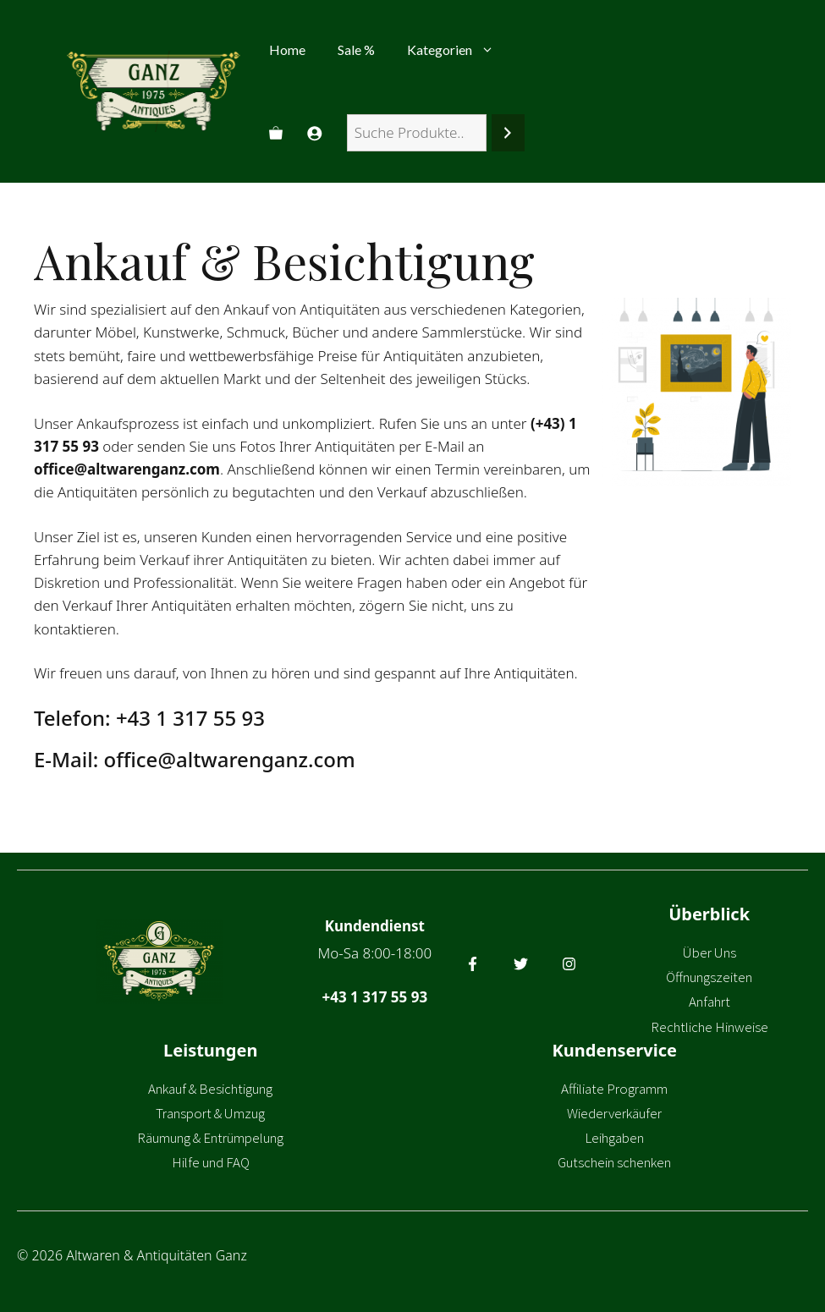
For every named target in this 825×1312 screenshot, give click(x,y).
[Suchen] (508, 133)
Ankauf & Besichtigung (210, 1088)
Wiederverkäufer (614, 1113)
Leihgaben (614, 1137)
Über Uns (709, 952)
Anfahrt (709, 1001)
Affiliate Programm (614, 1088)
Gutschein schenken (614, 1162)
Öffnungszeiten (709, 977)
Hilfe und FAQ (211, 1162)
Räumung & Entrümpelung (210, 1137)
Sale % (356, 49)
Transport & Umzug (210, 1113)
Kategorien (458, 49)
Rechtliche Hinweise (709, 1027)
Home (287, 49)
